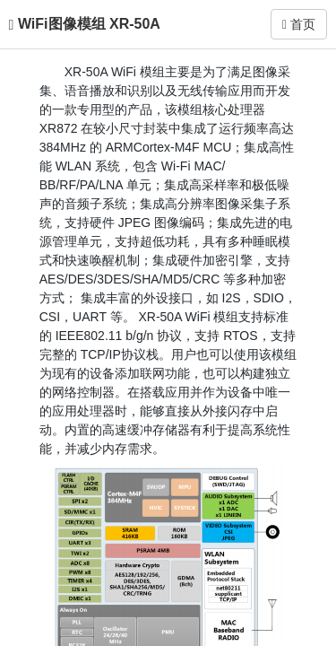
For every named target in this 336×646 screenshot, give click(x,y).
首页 (298, 24)
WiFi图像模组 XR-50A (89, 23)
